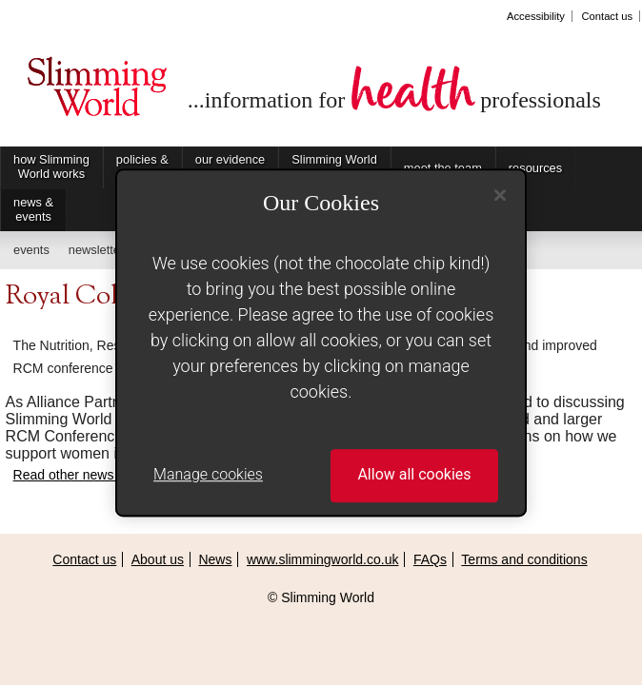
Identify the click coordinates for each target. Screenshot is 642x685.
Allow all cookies (414, 475)
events (31, 250)
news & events (33, 209)
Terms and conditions (524, 559)
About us (157, 559)
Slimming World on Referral (334, 166)
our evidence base (230, 166)
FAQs (430, 559)
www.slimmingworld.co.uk (322, 559)
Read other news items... (87, 474)
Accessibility (536, 16)
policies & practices (142, 166)
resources (535, 168)
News (214, 559)
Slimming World (97, 93)
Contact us (607, 16)
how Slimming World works (51, 166)
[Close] (500, 195)
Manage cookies (208, 475)
